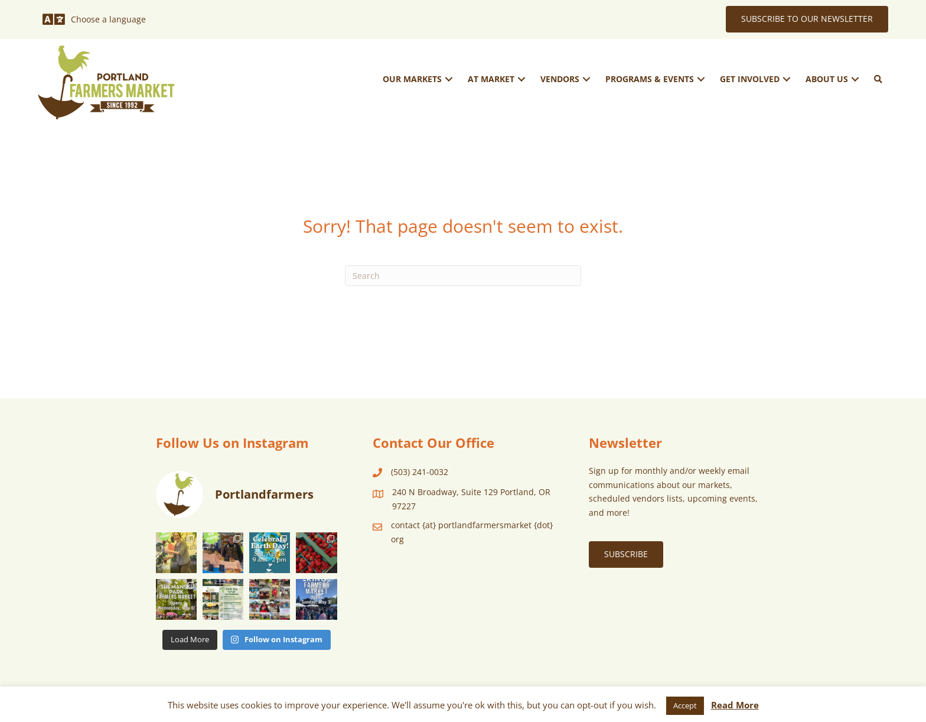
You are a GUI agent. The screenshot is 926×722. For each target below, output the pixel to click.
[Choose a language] (94, 19)
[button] (449, 79)
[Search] (463, 275)
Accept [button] (685, 705)
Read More (735, 705)
